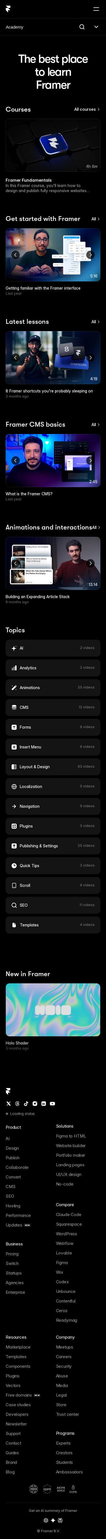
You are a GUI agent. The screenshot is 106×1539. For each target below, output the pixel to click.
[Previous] (15, 255)
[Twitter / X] (8, 1103)
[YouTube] (52, 1103)
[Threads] (17, 1103)
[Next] (90, 255)
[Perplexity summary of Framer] (60, 1520)
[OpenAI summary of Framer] (46, 1520)
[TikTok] (26, 1103)
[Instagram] (35, 1103)
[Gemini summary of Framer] (53, 1520)
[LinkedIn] (43, 1103)
